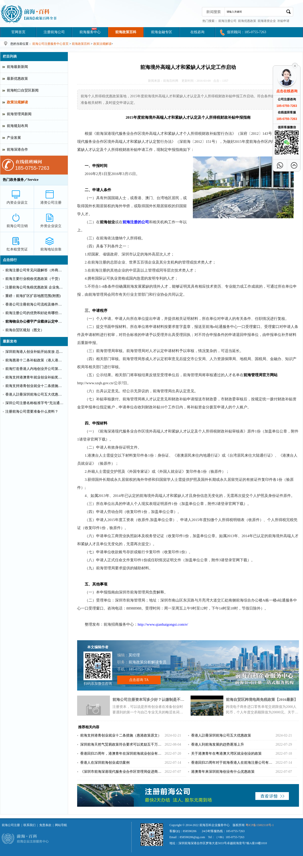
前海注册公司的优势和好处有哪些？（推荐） (35, 313)
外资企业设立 (51, 226)
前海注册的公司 (136, 222)
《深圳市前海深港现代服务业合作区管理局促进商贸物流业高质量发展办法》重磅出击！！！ (122, 772)
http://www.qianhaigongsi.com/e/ (163, 624)
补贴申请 (283, 21)
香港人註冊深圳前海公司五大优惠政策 (221, 735)
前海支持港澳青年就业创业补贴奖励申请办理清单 (35, 377)
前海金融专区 (161, 32)
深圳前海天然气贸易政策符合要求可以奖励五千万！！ (122, 744)
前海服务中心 (90, 32)
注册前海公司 (54, 32)
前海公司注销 (17, 226)
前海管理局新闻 (19, 114)
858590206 (189, 831)
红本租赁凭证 (17, 249)
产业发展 (14, 138)
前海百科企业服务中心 (214, 825)
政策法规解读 (102, 44)
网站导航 (61, 825)
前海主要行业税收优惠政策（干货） (33, 279)
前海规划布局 (17, 126)
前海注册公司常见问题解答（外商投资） (35, 270)
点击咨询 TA (138, 680)
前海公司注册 (11, 825)
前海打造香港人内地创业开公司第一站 (35, 369)
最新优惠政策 (17, 78)
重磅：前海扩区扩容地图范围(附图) (32, 296)
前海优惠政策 (247, 21)
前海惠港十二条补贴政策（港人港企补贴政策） (35, 360)
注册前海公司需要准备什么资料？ (31, 411)
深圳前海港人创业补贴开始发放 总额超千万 (35, 352)
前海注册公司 (227, 21)
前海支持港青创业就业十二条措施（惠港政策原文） (120, 735)
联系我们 (29, 825)
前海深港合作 (17, 149)
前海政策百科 (125, 32)
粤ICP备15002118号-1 (260, 825)
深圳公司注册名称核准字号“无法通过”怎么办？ (35, 403)
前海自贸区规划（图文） (24, 330)
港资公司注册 (51, 202)
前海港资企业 (267, 21)
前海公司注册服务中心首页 (50, 44)
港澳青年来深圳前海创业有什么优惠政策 (223, 772)
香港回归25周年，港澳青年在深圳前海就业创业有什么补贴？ (122, 753)
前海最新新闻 (17, 67)
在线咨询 (197, 32)
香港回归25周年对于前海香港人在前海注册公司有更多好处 (233, 762)
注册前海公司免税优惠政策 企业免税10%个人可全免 (35, 287)
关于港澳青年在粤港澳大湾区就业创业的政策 (226, 753)
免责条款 (45, 825)
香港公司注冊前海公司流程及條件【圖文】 (35, 304)
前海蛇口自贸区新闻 (23, 90)
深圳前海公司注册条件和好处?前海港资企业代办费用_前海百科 (29, 14)
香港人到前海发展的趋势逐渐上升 (217, 744)
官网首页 (18, 32)
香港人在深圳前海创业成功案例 (105, 762)
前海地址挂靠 (51, 249)
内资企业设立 (17, 202)
